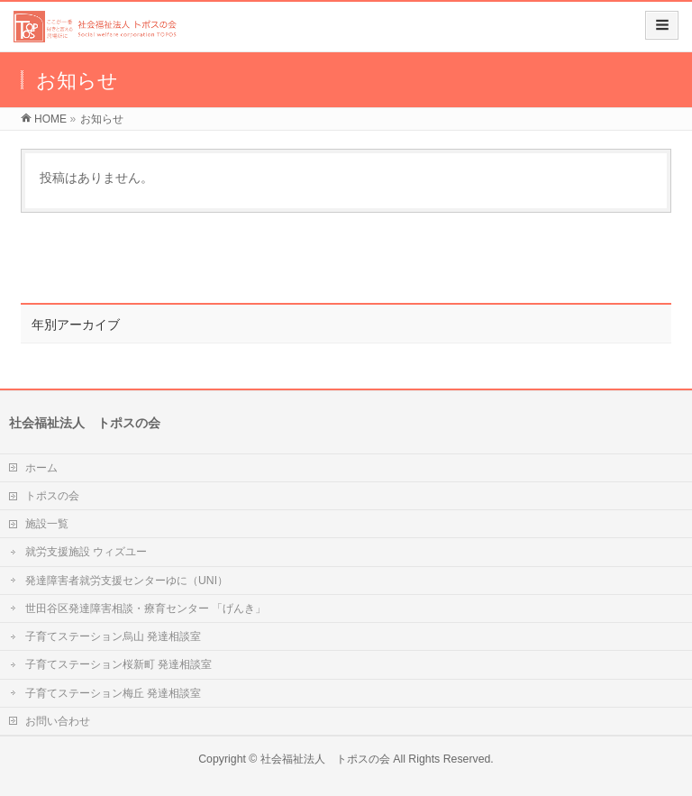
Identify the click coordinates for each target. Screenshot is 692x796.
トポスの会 (52, 495)
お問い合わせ (57, 721)
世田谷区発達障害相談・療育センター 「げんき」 (145, 608)
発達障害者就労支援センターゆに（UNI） (126, 580)
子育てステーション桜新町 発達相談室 (118, 664)
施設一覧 (46, 523)
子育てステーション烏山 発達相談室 (113, 636)
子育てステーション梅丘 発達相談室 (113, 693)
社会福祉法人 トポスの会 (325, 759)
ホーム (41, 468)
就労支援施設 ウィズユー (86, 551)
